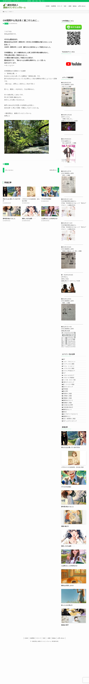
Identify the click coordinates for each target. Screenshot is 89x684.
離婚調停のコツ (67, 453)
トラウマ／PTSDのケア (70, 378)
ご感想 (48, 678)
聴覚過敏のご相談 (68, 430)
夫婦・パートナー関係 (69, 401)
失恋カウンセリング (69, 404)
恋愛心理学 (66, 412)
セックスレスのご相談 (69, 375)
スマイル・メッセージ (69, 371)
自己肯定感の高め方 (69, 438)
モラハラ (38, 678)
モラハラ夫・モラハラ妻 (70, 393)
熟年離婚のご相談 (68, 423)
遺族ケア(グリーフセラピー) (71, 449)
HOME (26, 678)
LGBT (65, 360)
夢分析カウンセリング (69, 397)
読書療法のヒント (68, 442)
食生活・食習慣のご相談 (70, 456)
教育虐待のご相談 (68, 416)
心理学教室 (66, 408)
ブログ (6, 23)
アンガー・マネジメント (70, 363)
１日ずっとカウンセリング (70, 460)
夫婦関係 (32, 678)
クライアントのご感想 (69, 367)
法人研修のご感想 (68, 419)
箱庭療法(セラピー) (68, 427)
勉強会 (54, 678)
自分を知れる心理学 (69, 434)
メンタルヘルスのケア (69, 386)
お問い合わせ (60, 678)
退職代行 (65, 445)
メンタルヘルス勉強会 (69, 389)
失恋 (44, 678)
